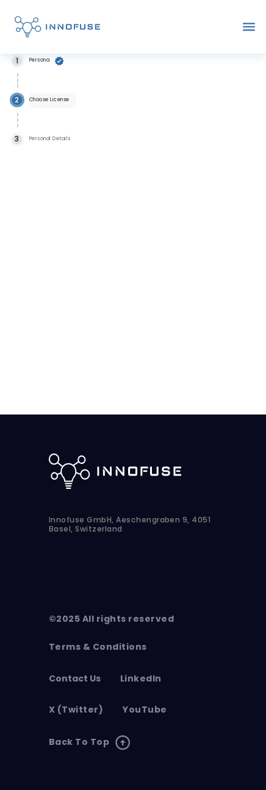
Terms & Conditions (98, 647)
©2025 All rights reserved (111, 619)
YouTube (145, 709)
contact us (75, 678)
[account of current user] (249, 27)
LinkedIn (141, 678)
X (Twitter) (76, 709)
